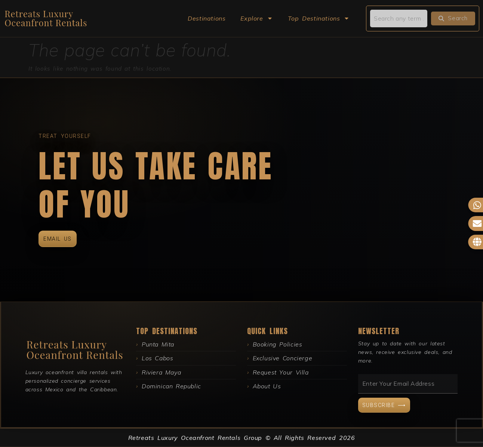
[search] (398, 18)
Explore (256, 18)
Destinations (206, 18)
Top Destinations (319, 18)
